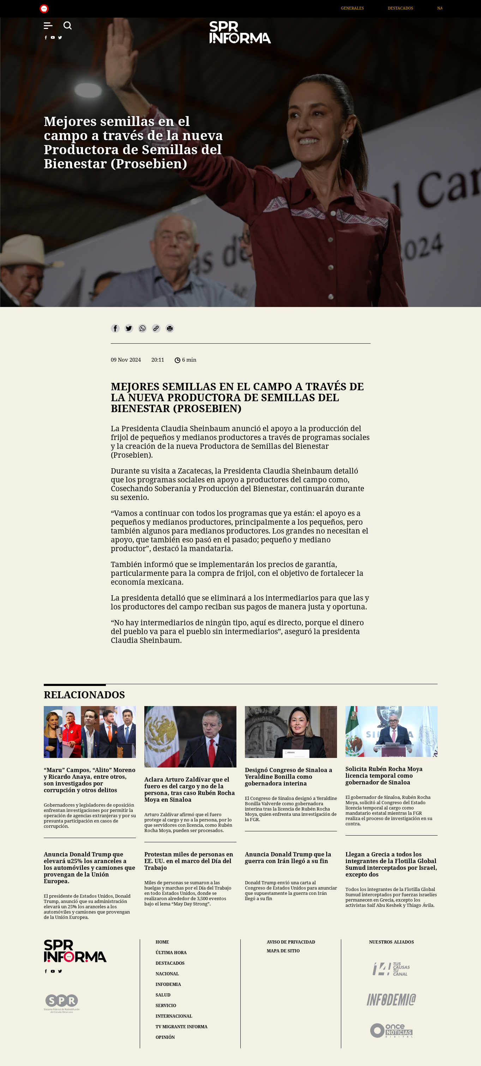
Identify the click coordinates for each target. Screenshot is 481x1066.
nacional (167, 974)
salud (163, 995)
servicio (166, 1005)
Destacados (411, 8)
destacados (170, 963)
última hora (171, 953)
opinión (165, 1037)
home (162, 942)
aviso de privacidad (291, 942)
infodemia (168, 984)
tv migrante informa (182, 1027)
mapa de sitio (283, 951)
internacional (174, 1016)
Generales (362, 8)
